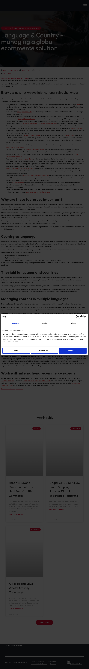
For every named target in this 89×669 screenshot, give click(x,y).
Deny (16, 351)
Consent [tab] (15, 323)
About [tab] (73, 323)
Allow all (73, 351)
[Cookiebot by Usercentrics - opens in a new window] (77, 316)
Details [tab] (44, 323)
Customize (45, 351)
